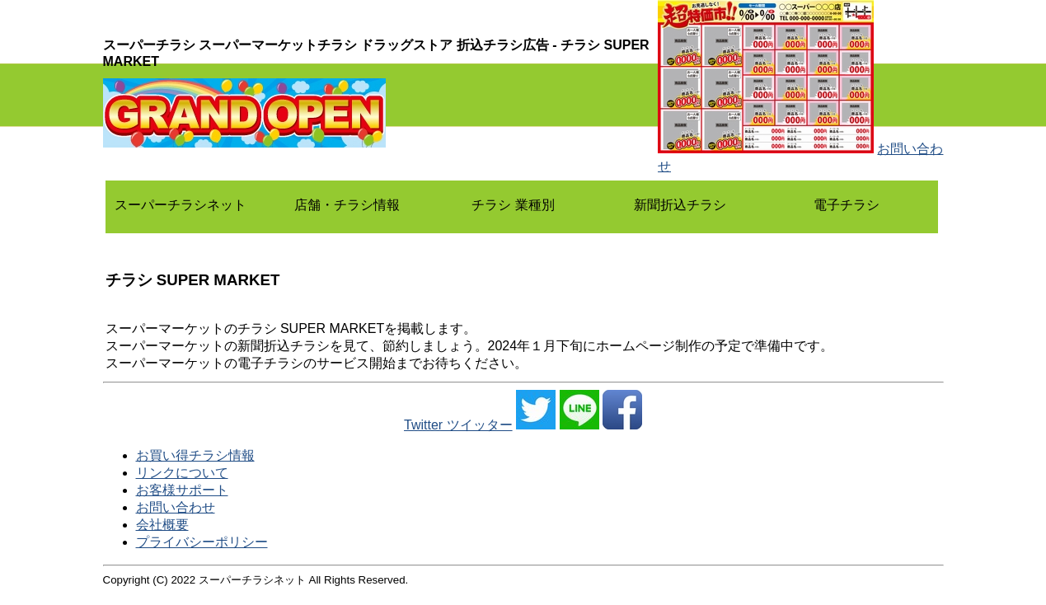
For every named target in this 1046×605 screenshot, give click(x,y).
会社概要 (162, 525)
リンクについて (182, 473)
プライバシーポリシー (202, 542)
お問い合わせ (175, 507)
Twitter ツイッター (458, 425)
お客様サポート (182, 490)
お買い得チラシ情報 (195, 455)
